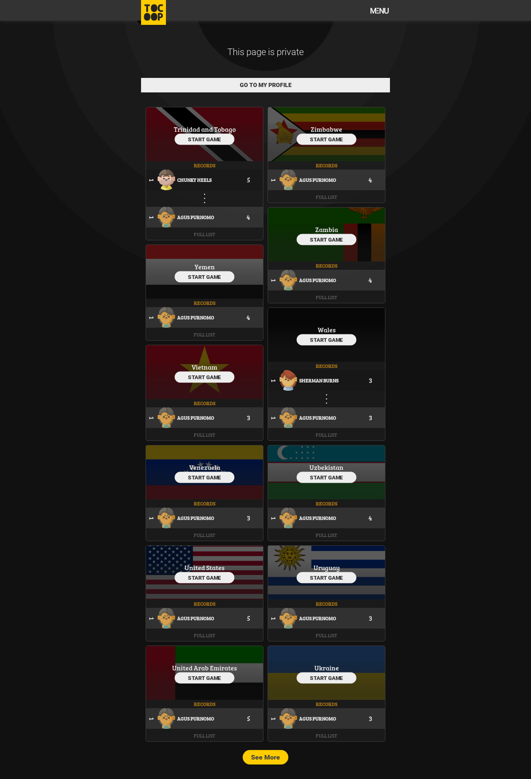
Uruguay (327, 567)
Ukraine (326, 667)
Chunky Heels (194, 180)
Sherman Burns (319, 380)
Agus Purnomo (195, 217)
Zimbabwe (326, 129)
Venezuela (204, 467)
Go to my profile (266, 85)
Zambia (326, 229)
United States (204, 567)
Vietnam (204, 367)
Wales (327, 329)
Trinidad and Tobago (205, 129)
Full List (204, 234)
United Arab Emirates (204, 667)
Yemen (205, 266)
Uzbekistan (326, 467)
